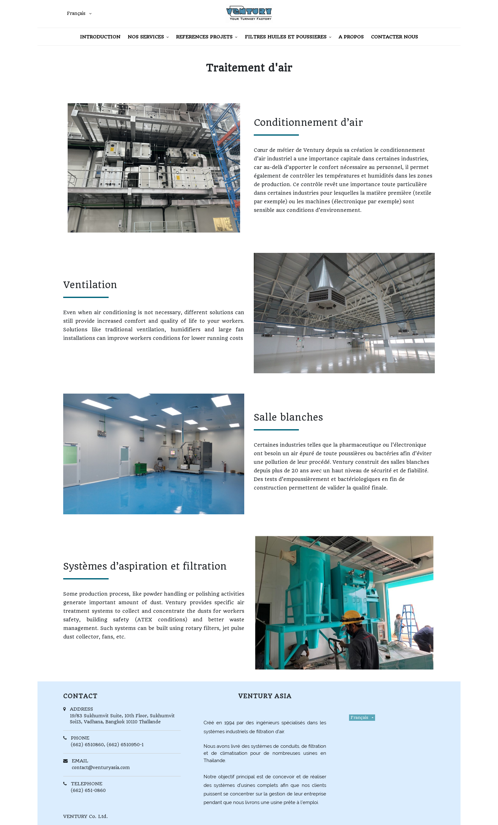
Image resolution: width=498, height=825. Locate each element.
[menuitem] (100, 36)
